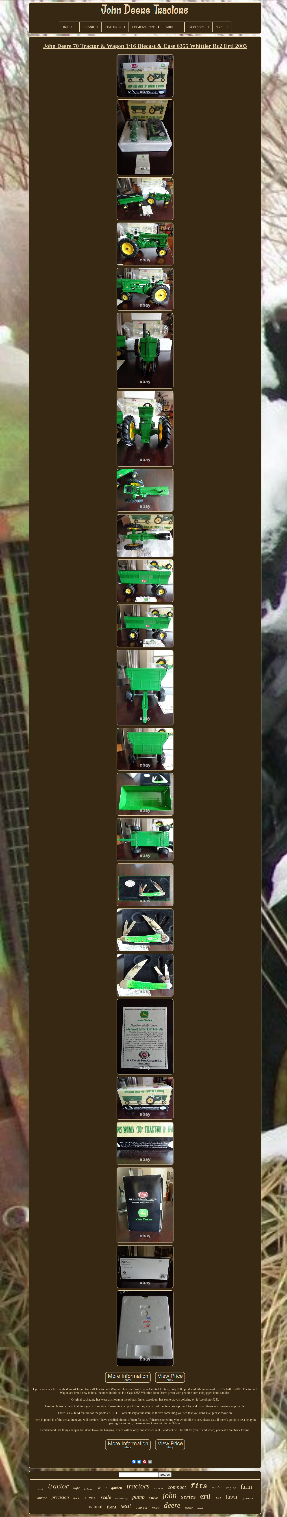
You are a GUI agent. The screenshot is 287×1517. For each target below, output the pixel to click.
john (169, 1495)
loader (189, 1507)
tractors (138, 1486)
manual (94, 1506)
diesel (200, 1508)
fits (198, 1486)
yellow (155, 1507)
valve (153, 1497)
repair (41, 1489)
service (90, 1497)
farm (246, 1486)
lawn (231, 1496)
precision (60, 1497)
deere (172, 1505)
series (188, 1496)
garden (116, 1488)
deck (76, 1498)
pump (138, 1497)
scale (106, 1497)
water (102, 1488)
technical (88, 1489)
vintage (42, 1498)
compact (177, 1487)
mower (158, 1488)
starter (142, 1508)
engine (231, 1488)
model (217, 1488)
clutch (218, 1498)
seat (126, 1505)
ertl (205, 1496)
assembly (121, 1498)
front (111, 1507)
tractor (58, 1486)
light (76, 1488)
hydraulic (248, 1498)
